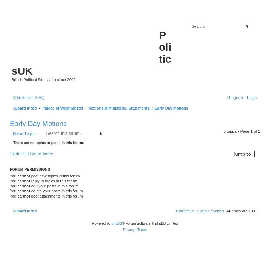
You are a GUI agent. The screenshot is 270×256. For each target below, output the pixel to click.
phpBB (116, 223)
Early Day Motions (38, 123)
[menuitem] (39, 97)
